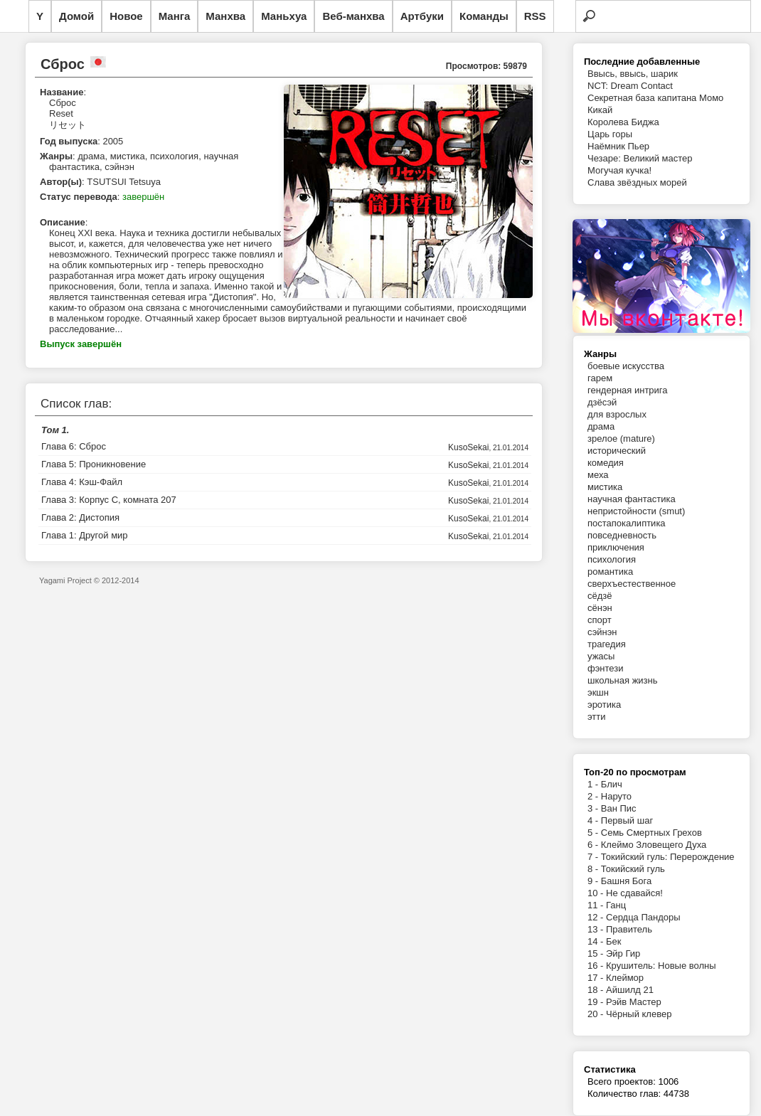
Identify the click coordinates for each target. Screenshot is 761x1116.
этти (596, 716)
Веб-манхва (353, 16)
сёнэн (599, 607)
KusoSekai (468, 447)
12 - (596, 917)
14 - (596, 941)
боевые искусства (625, 366)
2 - (594, 796)
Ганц (616, 905)
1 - (594, 784)
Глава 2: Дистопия (80, 517)
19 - (596, 1002)
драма (600, 426)
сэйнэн (602, 632)
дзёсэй (602, 402)
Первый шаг (627, 820)
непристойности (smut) (636, 511)
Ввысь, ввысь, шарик (632, 73)
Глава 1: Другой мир (84, 535)
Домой (76, 16)
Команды (484, 16)
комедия (605, 462)
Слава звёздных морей (637, 182)
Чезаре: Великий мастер (640, 158)
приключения (615, 547)
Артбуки (422, 16)
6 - (594, 844)
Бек (613, 941)
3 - (594, 808)
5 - (594, 832)
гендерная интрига (627, 390)
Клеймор (625, 977)
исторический (616, 450)
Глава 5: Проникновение (93, 464)
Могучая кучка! (619, 170)
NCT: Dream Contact (630, 85)
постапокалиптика (626, 523)
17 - (596, 977)
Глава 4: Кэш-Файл (81, 482)
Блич (611, 784)
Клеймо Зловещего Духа (653, 844)
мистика (604, 487)
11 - (596, 905)
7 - (594, 856)
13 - (596, 929)
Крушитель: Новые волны (661, 965)
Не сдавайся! (634, 893)
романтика (610, 571)
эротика (604, 704)
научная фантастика (631, 499)
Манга (175, 16)
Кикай (599, 110)
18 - (596, 989)
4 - (594, 820)
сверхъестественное (631, 583)
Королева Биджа (623, 122)
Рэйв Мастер (633, 1002)
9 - (594, 881)
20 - (596, 1014)
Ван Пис (619, 808)
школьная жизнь (622, 680)
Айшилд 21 (630, 989)
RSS (535, 16)
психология (611, 559)
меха (597, 474)
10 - (596, 893)
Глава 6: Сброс (73, 446)
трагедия (606, 644)
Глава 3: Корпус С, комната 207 (108, 499)
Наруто (616, 796)
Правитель (629, 929)
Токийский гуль (633, 868)
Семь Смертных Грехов (651, 832)
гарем (599, 378)
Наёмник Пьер (618, 146)
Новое (126, 16)
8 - (594, 868)
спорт (599, 620)
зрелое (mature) (621, 438)
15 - (596, 953)
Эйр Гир (623, 953)
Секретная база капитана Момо (655, 97)
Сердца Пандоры (643, 917)
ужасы (600, 656)
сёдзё (599, 595)
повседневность (621, 535)
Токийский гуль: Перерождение (668, 856)
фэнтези (605, 668)
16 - (596, 965)
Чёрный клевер (638, 1014)
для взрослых (616, 414)
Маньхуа (284, 16)
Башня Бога (626, 881)
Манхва (225, 16)
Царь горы (609, 134)
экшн (598, 692)
